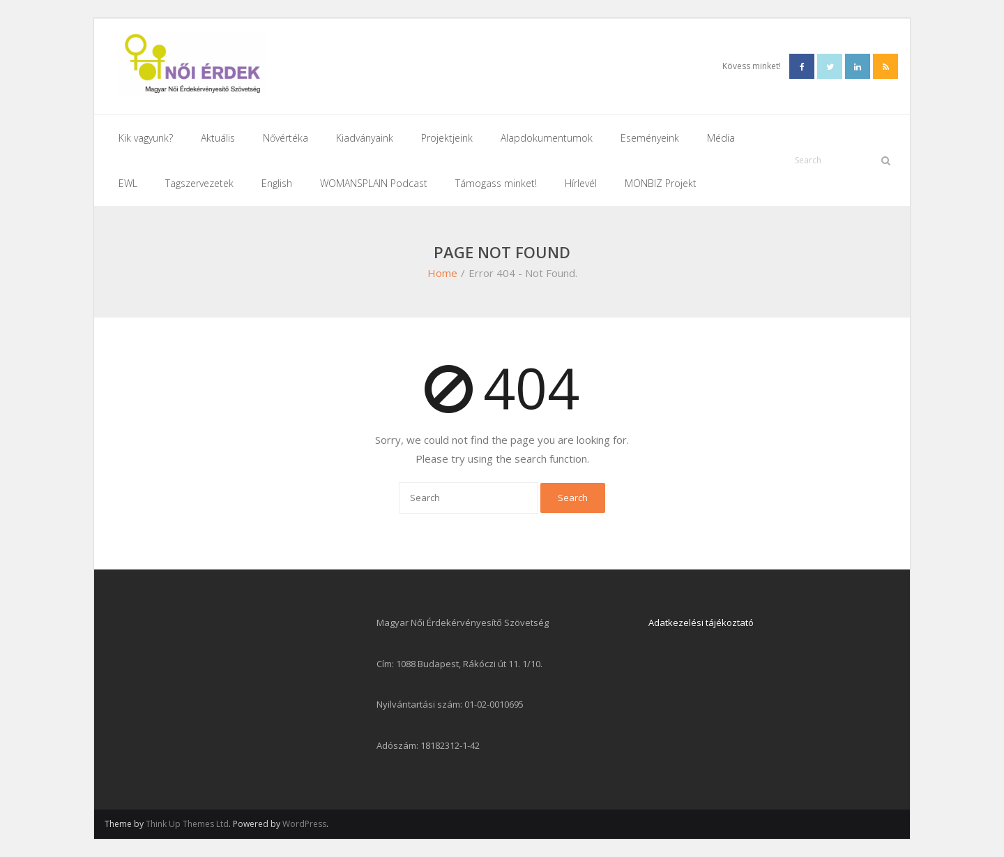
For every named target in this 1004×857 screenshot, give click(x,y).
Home (442, 273)
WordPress (304, 824)
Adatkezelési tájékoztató (701, 622)
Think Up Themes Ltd (187, 824)
